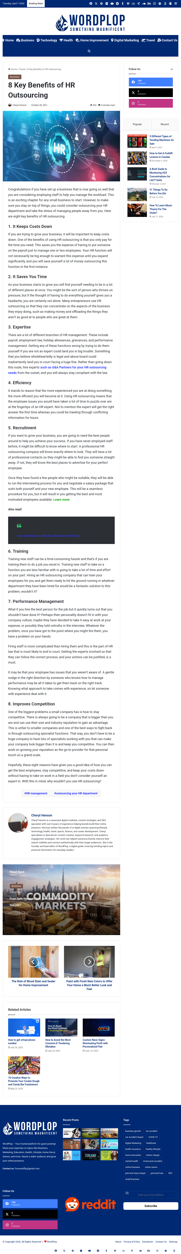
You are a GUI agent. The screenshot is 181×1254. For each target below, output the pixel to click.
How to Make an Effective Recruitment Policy (48, 536)
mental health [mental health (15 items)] (131, 1161)
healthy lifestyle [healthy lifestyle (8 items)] (153, 1149)
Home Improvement (92, 40)
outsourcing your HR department (77, 793)
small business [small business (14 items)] (132, 1179)
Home (12, 69)
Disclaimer (147, 1242)
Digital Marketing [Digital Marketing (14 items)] (133, 1143)
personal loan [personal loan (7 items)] (157, 1173)
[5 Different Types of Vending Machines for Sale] (138, 142)
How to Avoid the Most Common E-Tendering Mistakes (58, 1043)
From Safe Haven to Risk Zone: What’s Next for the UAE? (40, 904)
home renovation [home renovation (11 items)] (133, 1155)
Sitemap (173, 1242)
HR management (36, 793)
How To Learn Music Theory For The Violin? (160, 211)
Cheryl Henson (41, 815)
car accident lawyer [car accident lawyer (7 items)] (134, 1137)
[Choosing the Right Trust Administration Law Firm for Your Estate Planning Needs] (71, 1133)
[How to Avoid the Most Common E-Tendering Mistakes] (61, 1028)
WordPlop (52, 1242)
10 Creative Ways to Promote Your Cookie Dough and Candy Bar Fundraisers (24, 1081)
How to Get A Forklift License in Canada (161, 158)
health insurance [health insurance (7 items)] (133, 1149)
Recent (165, 124)
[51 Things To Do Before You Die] (138, 197)
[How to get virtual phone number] (24, 1028)
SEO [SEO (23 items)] (170, 1173)
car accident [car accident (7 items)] (151, 1131)
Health (66, 40)
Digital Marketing (125, 40)
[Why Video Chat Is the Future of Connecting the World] (90, 1145)
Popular (137, 124)
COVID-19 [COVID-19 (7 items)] (153, 1137)
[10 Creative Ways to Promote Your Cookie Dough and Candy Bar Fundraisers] (24, 1066)
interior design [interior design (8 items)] (152, 1155)
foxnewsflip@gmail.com (27, 1169)
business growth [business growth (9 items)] (133, 1131)
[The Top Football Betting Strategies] (90, 1133)
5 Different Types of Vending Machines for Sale (162, 141)
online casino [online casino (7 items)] (151, 1167)
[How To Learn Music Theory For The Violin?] (138, 212)
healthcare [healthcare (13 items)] (151, 1143)
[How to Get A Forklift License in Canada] (138, 159)
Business (25, 40)
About (118, 1242)
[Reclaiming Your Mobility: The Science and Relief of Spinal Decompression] (71, 1156)
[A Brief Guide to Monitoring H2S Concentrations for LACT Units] (138, 176)
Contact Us (167, 40)
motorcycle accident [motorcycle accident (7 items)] (152, 1161)
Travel (148, 40)
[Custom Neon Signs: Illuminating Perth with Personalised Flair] (99, 1028)
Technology (47, 40)
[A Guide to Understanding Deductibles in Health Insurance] (109, 1145)
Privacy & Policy (132, 1242)
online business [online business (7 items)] (132, 1167)
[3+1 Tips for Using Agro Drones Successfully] (71, 1145)
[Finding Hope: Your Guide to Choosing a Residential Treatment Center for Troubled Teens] (109, 1156)
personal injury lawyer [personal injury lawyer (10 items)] (135, 1173)
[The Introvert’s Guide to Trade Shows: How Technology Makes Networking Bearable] (90, 1156)
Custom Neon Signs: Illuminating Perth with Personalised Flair (95, 1043)
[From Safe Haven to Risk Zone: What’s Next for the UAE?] (109, 1133)
